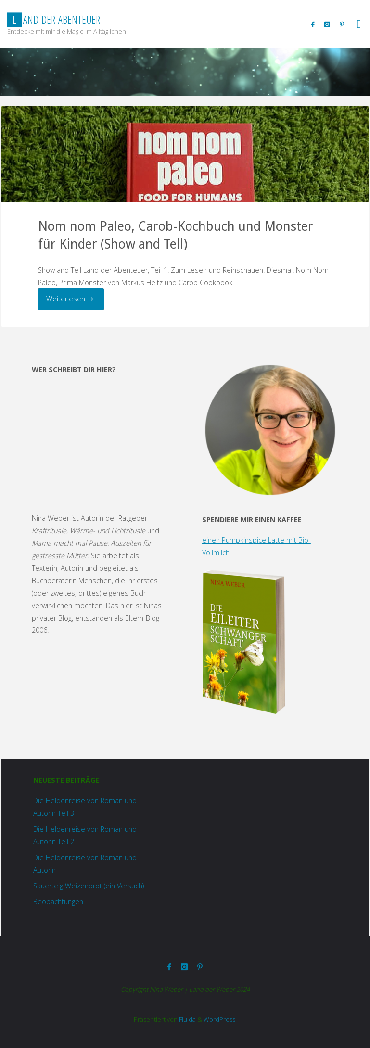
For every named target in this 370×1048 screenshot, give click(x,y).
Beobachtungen (58, 901)
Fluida (187, 1019)
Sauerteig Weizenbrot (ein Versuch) (88, 885)
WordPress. (220, 1019)
